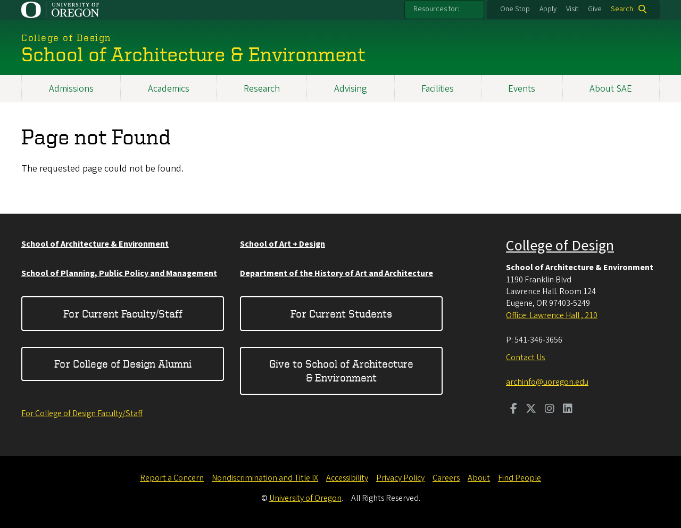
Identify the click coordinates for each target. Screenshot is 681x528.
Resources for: (436, 9)
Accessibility (347, 478)
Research (262, 88)
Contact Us (525, 357)
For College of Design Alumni (123, 364)
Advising (350, 88)
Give (595, 9)
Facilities (437, 88)
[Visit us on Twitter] (531, 410)
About (479, 478)
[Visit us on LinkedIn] (568, 410)
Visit (572, 9)
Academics (168, 88)
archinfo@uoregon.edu (547, 382)
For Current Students (341, 313)
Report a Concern (172, 478)
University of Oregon (305, 498)
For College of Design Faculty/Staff (82, 413)
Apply (548, 9)
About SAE (610, 88)
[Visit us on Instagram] (550, 410)
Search (622, 9)
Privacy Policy (400, 478)
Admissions (71, 88)
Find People (519, 478)
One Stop (515, 9)
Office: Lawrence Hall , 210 (551, 315)
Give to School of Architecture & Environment (341, 371)
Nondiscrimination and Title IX (265, 478)
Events (521, 88)
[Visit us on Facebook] (513, 410)
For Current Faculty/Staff (122, 313)
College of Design (560, 245)
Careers (446, 478)
